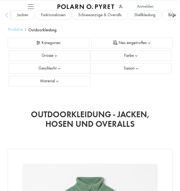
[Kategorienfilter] (48, 43)
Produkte (15, 30)
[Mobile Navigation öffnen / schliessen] (31, 6)
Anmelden (145, 7)
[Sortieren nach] (132, 43)
